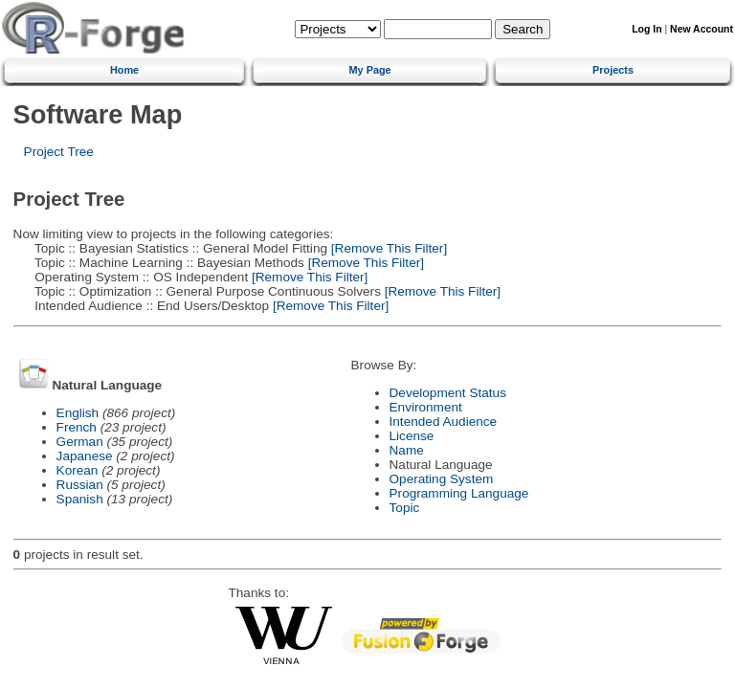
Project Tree (59, 151)
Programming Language (459, 493)
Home (124, 70)
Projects (613, 70)
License (412, 436)
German (79, 441)
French (76, 427)
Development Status (448, 393)
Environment (426, 407)
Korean (77, 470)
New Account (701, 29)
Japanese (84, 456)
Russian (79, 485)
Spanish (79, 499)
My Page (370, 70)
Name (407, 450)
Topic (405, 507)
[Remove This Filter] (387, 248)
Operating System (442, 479)
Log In (646, 29)
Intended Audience (444, 421)
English (78, 413)
